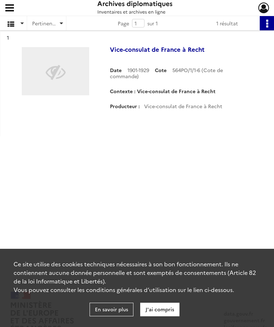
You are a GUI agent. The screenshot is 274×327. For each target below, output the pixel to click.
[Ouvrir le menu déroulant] (9, 8)
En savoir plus (111, 309)
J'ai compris (160, 309)
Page (123, 23)
